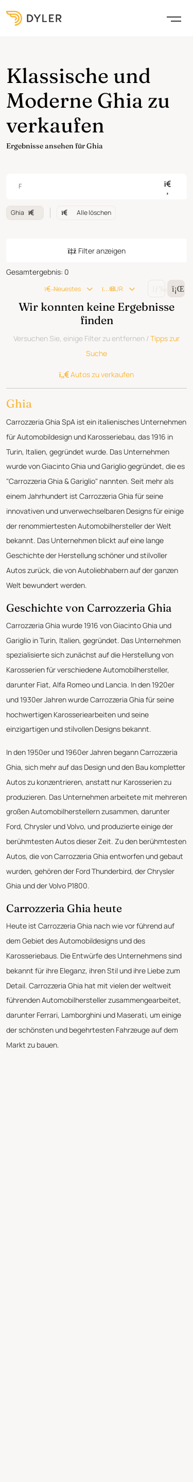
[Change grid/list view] (156, 382)
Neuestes (82, 382)
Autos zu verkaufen (97, 468)
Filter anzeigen (96, 344)
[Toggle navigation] (174, 18)
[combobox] (96, 280)
